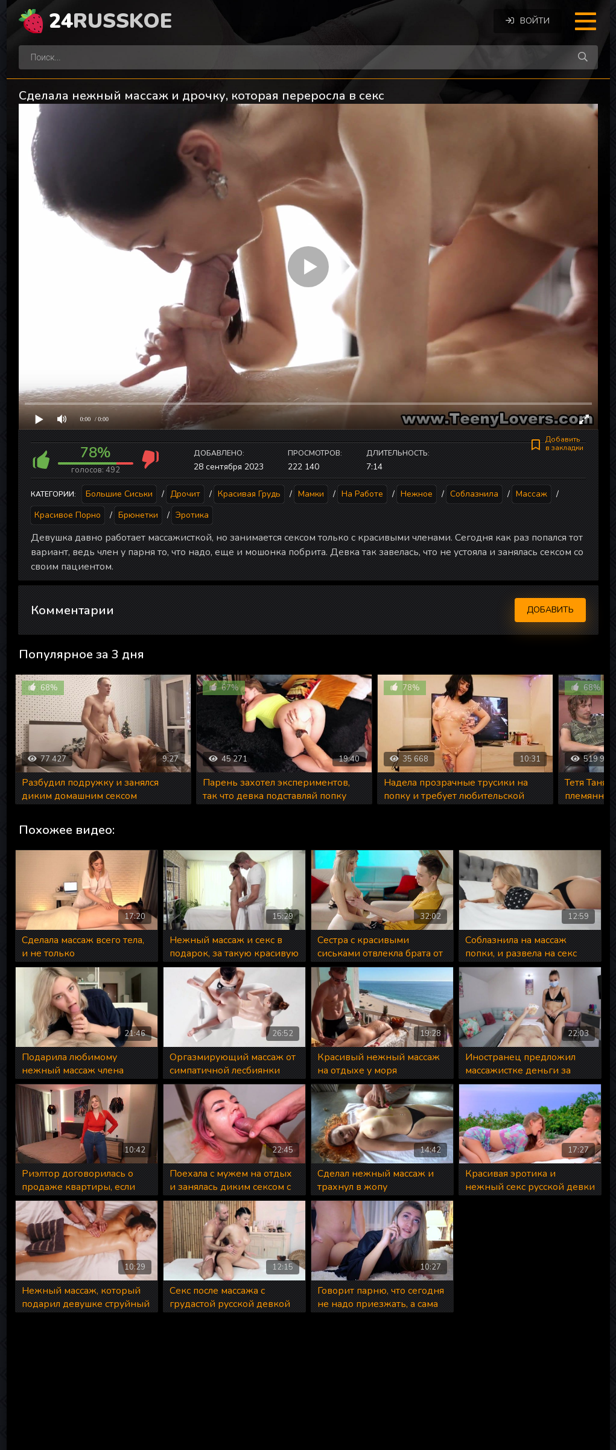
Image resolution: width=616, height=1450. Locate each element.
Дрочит (185, 494)
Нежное (417, 494)
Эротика (192, 515)
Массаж (531, 494)
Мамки (311, 494)
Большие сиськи (119, 494)
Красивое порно (67, 515)
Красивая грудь (249, 494)
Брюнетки (138, 515)
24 (110, 21)
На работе (362, 494)
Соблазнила (474, 494)
